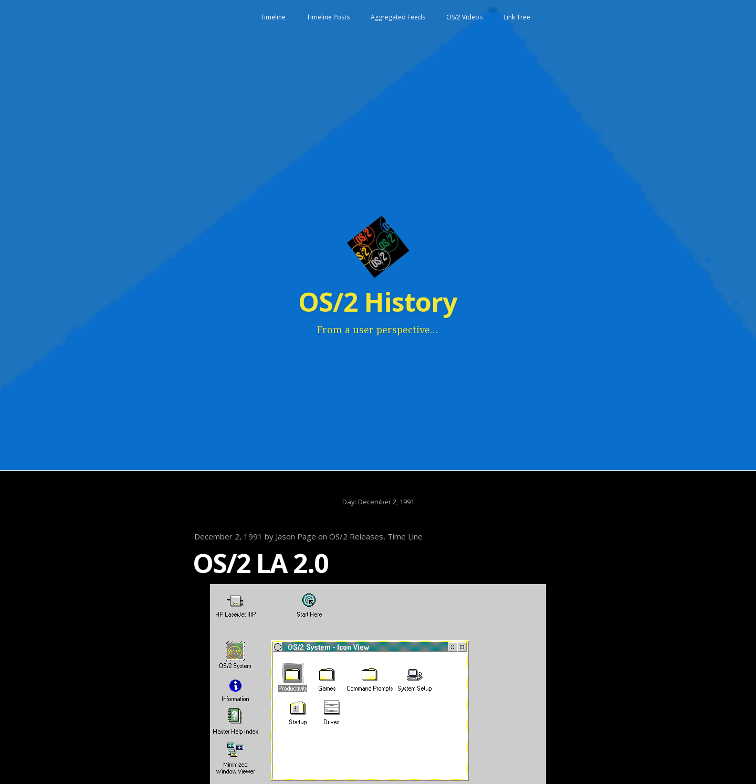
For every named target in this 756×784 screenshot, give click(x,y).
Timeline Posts (328, 17)
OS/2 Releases (356, 536)
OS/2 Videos (464, 17)
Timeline (273, 17)
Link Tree (516, 17)
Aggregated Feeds (398, 17)
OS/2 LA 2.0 (260, 563)
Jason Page (296, 536)
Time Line (405, 536)
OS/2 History (377, 302)
